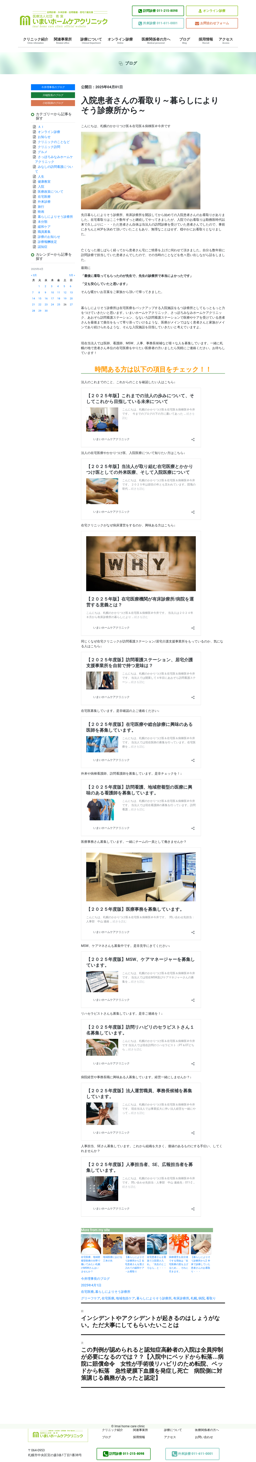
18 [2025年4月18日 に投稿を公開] (58, 298)
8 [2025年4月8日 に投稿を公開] (39, 292)
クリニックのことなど (54, 142)
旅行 (41, 207)
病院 (201, 1298)
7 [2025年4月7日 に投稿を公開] (33, 292)
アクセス (226, 40)
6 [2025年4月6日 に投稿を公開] (70, 286)
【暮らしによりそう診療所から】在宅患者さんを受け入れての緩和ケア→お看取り (134, 1264)
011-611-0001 (158, 23)
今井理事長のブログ (95, 1279)
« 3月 (34, 275)
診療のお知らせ (49, 237)
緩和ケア (46, 227)
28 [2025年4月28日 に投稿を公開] (33, 310)
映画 (41, 212)
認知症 (42, 247)
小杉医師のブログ (53, 102)
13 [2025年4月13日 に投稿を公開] (71, 292)
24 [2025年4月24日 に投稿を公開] (52, 304)
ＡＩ (41, 127)
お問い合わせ (204, 1437)
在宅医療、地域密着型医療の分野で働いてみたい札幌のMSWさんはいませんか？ (90, 1264)
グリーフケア (90, 1298)
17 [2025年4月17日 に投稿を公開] (52, 298)
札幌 (194, 1298)
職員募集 (44, 232)
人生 (41, 176)
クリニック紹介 (35, 40)
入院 (41, 186)
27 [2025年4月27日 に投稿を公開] (71, 304)
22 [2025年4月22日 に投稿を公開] (39, 304)
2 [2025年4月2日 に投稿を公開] (45, 286)
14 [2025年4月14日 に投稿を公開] (33, 298)
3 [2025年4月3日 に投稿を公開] (51, 286)
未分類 (42, 222)
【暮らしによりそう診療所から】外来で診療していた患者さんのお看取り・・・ (200, 1264)
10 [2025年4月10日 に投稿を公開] (52, 292)
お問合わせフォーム (212, 23)
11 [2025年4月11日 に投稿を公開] (58, 292)
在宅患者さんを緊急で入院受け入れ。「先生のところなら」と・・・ (156, 1262)
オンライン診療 (212, 11)
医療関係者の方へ (156, 40)
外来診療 (44, 202)
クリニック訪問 (49, 147)
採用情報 (206, 40)
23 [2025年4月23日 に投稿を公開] (46, 304)
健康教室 (44, 181)
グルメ (42, 152)
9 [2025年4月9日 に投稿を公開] (45, 292)
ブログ (184, 40)
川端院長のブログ (53, 95)
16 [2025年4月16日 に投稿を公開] (46, 298)
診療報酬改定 (47, 242)
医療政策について (50, 192)
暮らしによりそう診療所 (112, 1292)
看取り (211, 1298)
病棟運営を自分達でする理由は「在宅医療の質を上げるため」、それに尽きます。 (178, 1264)
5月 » (72, 275)
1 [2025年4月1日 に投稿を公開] (39, 286)
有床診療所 (181, 1298)
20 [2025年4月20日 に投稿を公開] (71, 298)
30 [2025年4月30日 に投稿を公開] (46, 310)
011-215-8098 (158, 10)
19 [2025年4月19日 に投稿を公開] (65, 298)
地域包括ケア (125, 1298)
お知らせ (44, 137)
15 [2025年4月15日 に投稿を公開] (39, 298)
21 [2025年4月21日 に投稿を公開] (33, 304)
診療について (91, 40)
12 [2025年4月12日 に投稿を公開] (65, 292)
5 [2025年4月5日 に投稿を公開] (64, 286)
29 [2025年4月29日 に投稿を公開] (39, 310)
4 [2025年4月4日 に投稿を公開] (58, 286)
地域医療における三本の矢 (112, 1259)
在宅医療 (87, 1292)
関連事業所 (63, 40)
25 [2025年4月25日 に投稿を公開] (58, 304)
